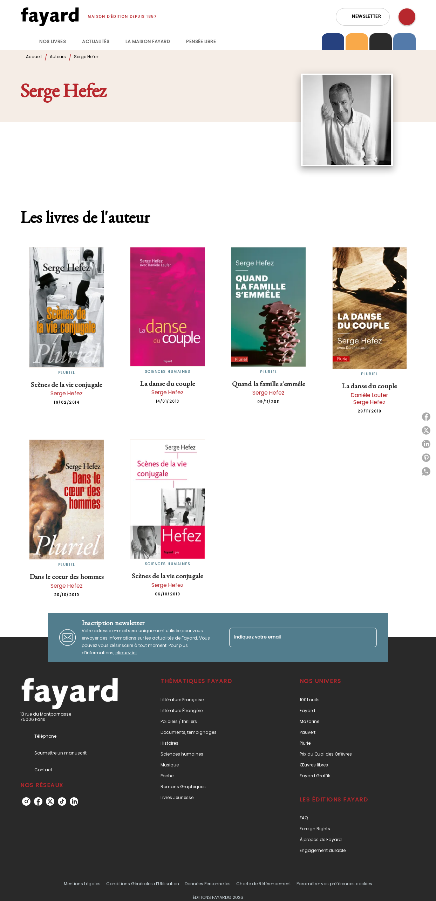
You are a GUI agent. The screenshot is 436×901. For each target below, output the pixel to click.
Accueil (34, 57)
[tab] (27, 41)
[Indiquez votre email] (294, 637)
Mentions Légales (82, 884)
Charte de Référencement (263, 884)
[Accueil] (49, 16)
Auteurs (58, 57)
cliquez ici (126, 653)
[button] (363, 17)
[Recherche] (407, 17)
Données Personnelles (208, 884)
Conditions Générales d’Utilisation (142, 884)
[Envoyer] (368, 637)
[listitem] (26, 801)
